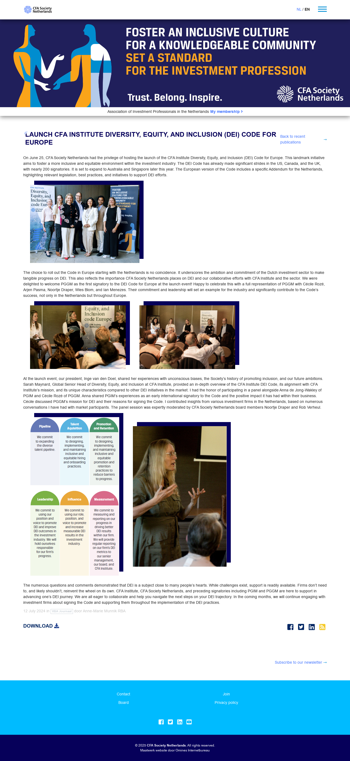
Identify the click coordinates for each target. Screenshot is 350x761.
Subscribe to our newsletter (298, 662)
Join (226, 694)
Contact (123, 694)
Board (123, 702)
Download (41, 626)
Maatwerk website (153, 750)
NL (299, 9)
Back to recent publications (292, 139)
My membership (226, 112)
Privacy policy (226, 702)
